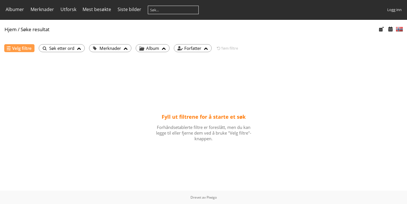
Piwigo (212, 197)
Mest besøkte (97, 9)
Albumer (15, 9)
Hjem (11, 29)
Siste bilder (129, 9)
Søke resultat (35, 29)
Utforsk (68, 9)
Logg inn (394, 9)
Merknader (42, 9)
